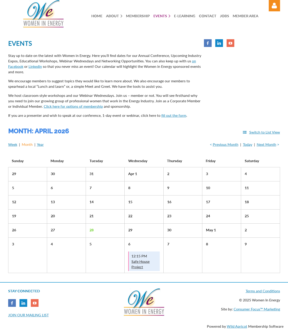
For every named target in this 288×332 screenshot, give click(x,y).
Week (12, 144)
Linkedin (35, 66)
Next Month (266, 144)
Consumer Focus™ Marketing (257, 309)
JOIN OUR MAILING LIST (28, 315)
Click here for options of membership (73, 106)
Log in (274, 5)
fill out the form (173, 115)
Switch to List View (264, 132)
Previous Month (225, 144)
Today (247, 144)
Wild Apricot (237, 326)
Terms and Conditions (263, 291)
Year (40, 144)
